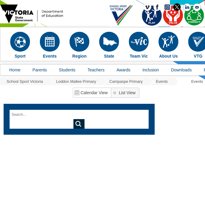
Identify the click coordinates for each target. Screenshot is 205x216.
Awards (123, 70)
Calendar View (94, 92)
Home (14, 70)
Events (162, 81)
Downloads (181, 70)
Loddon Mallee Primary (76, 81)
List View (127, 92)
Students (67, 70)
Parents (39, 70)
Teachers (96, 70)
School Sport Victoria (25, 81)
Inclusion (150, 70)
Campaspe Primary (126, 81)
